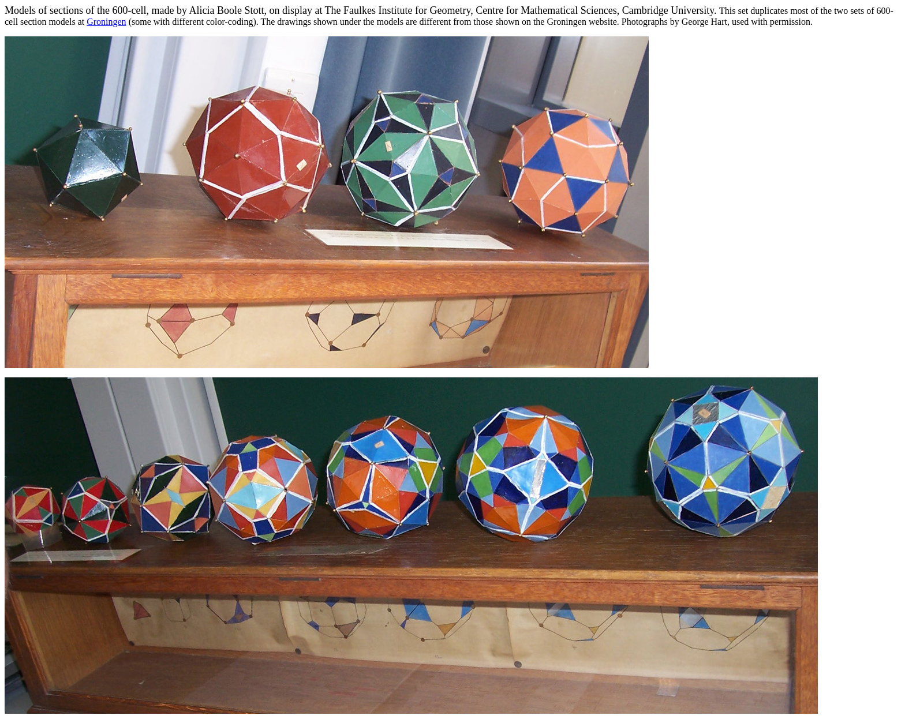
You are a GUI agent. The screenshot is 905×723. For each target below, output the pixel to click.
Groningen (106, 22)
